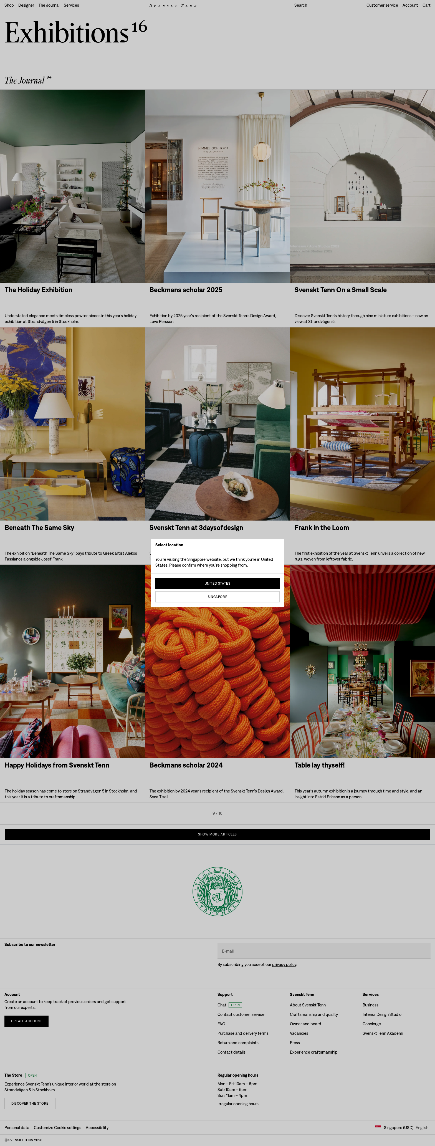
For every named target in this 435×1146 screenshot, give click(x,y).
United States (218, 583)
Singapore (217, 597)
